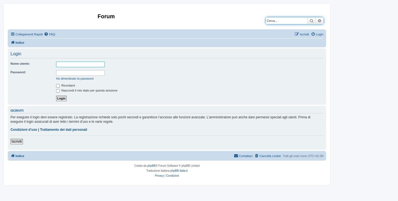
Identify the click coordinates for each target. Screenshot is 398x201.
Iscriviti (17, 141)
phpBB (151, 165)
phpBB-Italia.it (179, 170)
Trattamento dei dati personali (63, 130)
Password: (18, 72)
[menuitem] (49, 34)
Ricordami (65, 85)
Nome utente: (20, 63)
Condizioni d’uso (24, 130)
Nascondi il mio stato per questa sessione (86, 90)
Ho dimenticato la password (74, 78)
